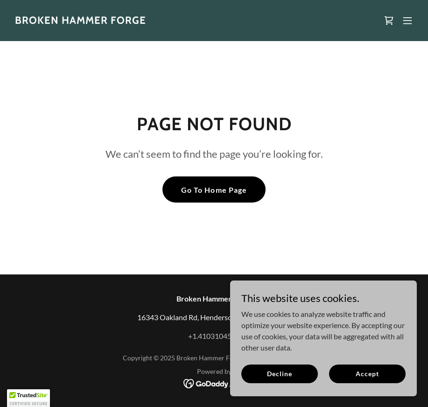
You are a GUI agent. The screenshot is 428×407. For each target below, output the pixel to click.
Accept (367, 374)
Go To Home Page (213, 189)
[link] (80, 20)
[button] (407, 20)
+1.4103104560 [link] (214, 335)
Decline (279, 374)
